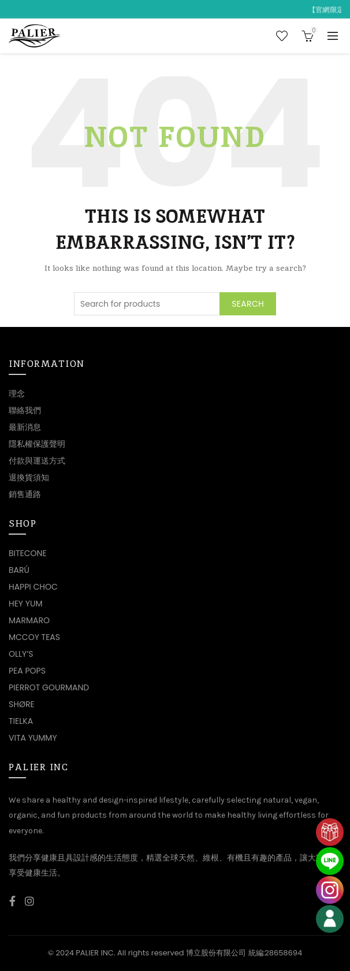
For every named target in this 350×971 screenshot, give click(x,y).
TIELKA (21, 721)
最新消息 (25, 427)
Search (248, 304)
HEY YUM (25, 603)
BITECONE (28, 553)
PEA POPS (27, 670)
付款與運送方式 (37, 460)
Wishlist (282, 36)
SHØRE (22, 704)
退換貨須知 (29, 477)
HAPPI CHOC (33, 587)
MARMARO (29, 620)
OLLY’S (21, 654)
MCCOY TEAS (34, 637)
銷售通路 (25, 494)
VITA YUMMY (33, 738)
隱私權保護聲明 (37, 444)
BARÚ (19, 570)
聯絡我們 (25, 410)
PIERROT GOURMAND (49, 687)
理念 (17, 393)
